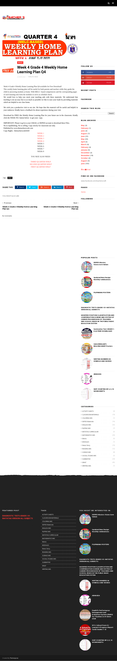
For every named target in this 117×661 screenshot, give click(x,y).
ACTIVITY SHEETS (88, 411)
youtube (96, 82)
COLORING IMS (87, 418)
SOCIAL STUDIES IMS (89, 456)
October (84, 158)
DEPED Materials (88, 421)
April (83, 142)
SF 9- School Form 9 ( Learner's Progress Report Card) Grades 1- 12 (102, 627)
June (83, 131)
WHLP (20, 61)
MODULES (85, 442)
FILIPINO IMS (86, 428)
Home (83, 192)
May (82, 125)
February (84, 128)
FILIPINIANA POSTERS (102, 292)
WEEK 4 (40, 140)
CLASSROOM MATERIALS (90, 415)
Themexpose (14, 658)
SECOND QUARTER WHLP (40, 163)
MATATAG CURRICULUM (90, 432)
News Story (86, 445)
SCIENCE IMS (86, 452)
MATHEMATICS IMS (88, 435)
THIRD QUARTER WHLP (40, 160)
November (85, 155)
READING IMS (86, 449)
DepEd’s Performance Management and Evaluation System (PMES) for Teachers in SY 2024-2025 (102, 615)
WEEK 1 (40, 132)
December (85, 153)
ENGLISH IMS (86, 425)
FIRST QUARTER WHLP (40, 166)
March (83, 144)
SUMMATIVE (86, 459)
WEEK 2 (40, 135)
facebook (96, 72)
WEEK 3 (40, 137)
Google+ (96, 77)
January (84, 150)
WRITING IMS (86, 466)
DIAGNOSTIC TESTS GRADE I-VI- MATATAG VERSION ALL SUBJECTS (17, 517)
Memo (84, 438)
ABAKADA (97, 374)
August (84, 134)
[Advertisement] (98, 46)
